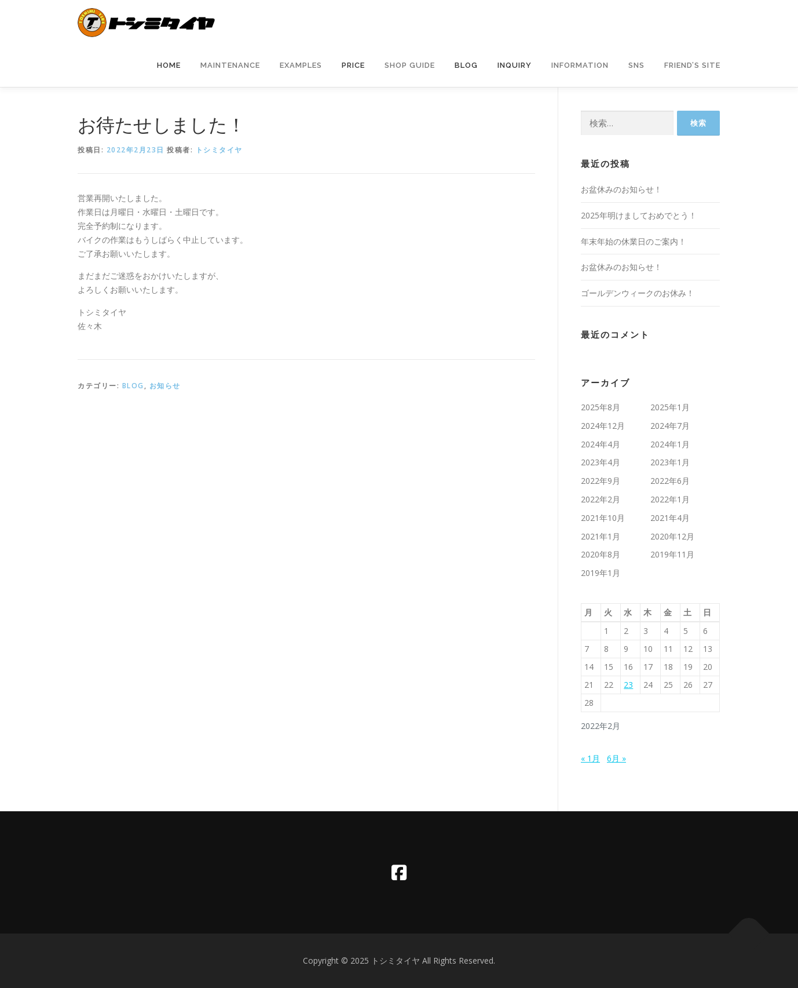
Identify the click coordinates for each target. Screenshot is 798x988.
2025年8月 (600, 407)
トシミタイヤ (219, 150)
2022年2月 (600, 499)
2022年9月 (600, 480)
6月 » (616, 758)
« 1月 (590, 758)
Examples (301, 65)
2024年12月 (603, 425)
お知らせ (165, 386)
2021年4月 (670, 517)
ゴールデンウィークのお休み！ (637, 292)
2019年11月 (672, 554)
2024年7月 (670, 425)
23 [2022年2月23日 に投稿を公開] (628, 684)
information (580, 65)
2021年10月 (603, 517)
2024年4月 (600, 444)
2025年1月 (670, 407)
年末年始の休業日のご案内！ (633, 241)
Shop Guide (410, 65)
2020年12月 (672, 536)
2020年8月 (600, 554)
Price (353, 65)
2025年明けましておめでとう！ (639, 215)
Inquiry (514, 65)
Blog (466, 65)
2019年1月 (600, 572)
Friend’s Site (692, 65)
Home (169, 65)
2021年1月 (600, 536)
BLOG (133, 386)
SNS (636, 65)
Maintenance (230, 65)
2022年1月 (670, 499)
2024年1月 (670, 444)
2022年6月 (670, 480)
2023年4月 (600, 462)
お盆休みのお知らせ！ (621, 189)
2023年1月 (670, 462)
